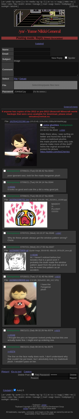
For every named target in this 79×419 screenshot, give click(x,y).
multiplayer (67, 4)
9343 (50, 173)
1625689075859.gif (18, 253)
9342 (55, 132)
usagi (50, 4)
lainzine (13, 6)
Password (45, 377)
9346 (51, 235)
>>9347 (58, 236)
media (32, 2)
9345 (50, 198)
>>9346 (34, 257)
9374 (50, 333)
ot (48, 2)
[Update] (7, 393)
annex (28, 4)
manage (36, 4)
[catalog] (39, 43)
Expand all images (71, 109)
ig (41, 2)
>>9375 (57, 333)
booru (57, 4)
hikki (67, 2)
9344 (50, 184)
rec (71, 2)
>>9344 (62, 133)
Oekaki (22, 81)
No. (51, 132)
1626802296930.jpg (19, 282)
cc (52, 2)
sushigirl (5, 6)
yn (4, 2)
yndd (8, 2)
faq (15, 4)
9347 (51, 249)
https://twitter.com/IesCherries (55, 154)
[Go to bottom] (57, 38)
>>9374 (57, 279)
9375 (50, 349)
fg (13, 2)
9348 (50, 279)
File (15, 81)
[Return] (47, 38)
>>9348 (11, 337)
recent (21, 4)
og (38, 2)
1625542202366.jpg (19, 124)
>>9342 (11, 189)
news (3, 4)
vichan (44, 407)
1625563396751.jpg (19, 202)
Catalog (27, 374)
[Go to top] (16, 374)
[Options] (74, 6)
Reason (34, 380)
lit (27, 2)
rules (10, 4)
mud (45, 4)
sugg (59, 2)
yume (18, 2)
